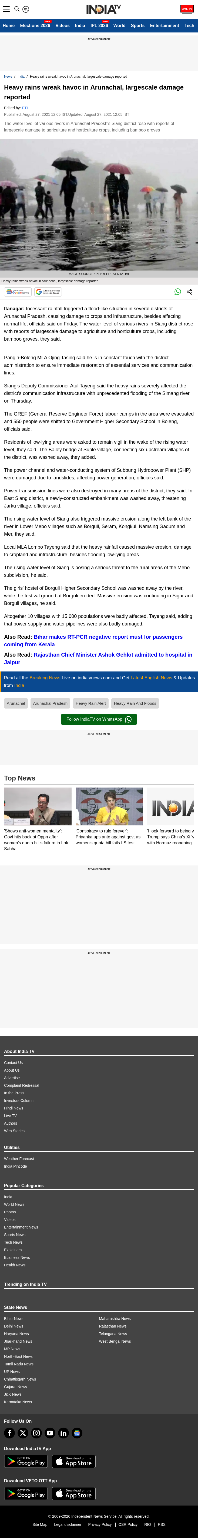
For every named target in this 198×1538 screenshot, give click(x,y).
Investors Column (18, 1100)
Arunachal (16, 703)
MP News (12, 1349)
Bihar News (14, 1318)
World (119, 25)
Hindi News (13, 1108)
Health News (14, 1265)
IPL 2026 (99, 25)
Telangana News (113, 1334)
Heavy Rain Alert (91, 703)
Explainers (13, 1250)
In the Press (14, 1093)
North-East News (18, 1356)
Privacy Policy (100, 1524)
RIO (147, 1524)
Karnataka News (18, 1402)
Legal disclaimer (67, 1524)
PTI (25, 108)
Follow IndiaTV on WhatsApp (98, 719)
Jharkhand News (18, 1341)
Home (9, 25)
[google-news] (77, 1433)
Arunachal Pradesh (50, 703)
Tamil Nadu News (18, 1364)
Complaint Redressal (21, 1085)
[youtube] (50, 1433)
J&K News (13, 1394)
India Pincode (15, 1166)
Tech (189, 25)
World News (14, 1204)
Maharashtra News (115, 1318)
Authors (10, 1123)
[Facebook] (9, 1433)
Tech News (13, 1242)
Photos (10, 1212)
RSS (162, 1524)
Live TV (10, 1116)
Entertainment (164, 25)
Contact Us (13, 1063)
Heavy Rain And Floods (135, 703)
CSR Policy (128, 1524)
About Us (12, 1070)
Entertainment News (21, 1227)
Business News (17, 1257)
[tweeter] (23, 1433)
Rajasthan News (113, 1326)
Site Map (39, 1524)
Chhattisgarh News (20, 1379)
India (80, 25)
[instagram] (36, 1433)
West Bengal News (115, 1341)
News (8, 76)
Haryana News (16, 1334)
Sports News (14, 1235)
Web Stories (14, 1131)
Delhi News (13, 1326)
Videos (63, 25)
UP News (12, 1371)
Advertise (12, 1078)
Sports (138, 25)
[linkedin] (63, 1433)
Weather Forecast (19, 1159)
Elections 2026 (35, 25)
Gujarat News (15, 1387)
